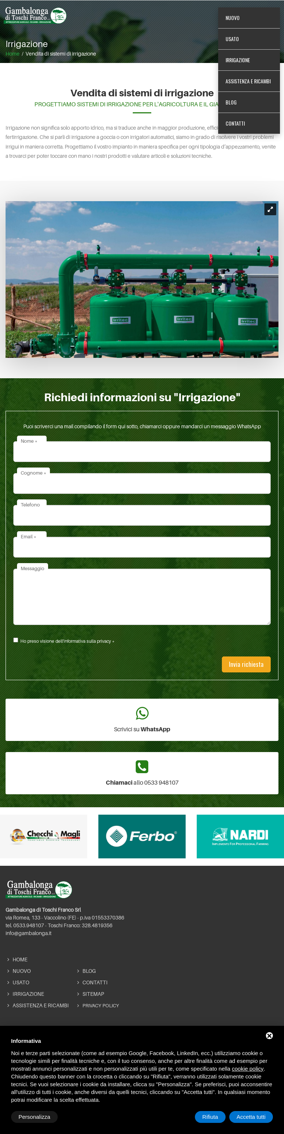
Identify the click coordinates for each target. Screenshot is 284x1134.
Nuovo (233, 21)
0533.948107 (28, 925)
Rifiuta (210, 1117)
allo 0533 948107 (142, 772)
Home (17, 959)
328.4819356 (97, 925)
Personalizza (34, 1117)
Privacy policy (98, 1005)
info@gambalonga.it (28, 933)
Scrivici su (142, 719)
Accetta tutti (251, 1117)
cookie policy (248, 1068)
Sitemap (90, 994)
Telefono (30, 505)
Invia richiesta (246, 664)
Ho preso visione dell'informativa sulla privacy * (67, 641)
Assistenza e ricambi (248, 84)
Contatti (235, 126)
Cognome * (33, 473)
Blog (231, 105)
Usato (232, 42)
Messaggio (32, 568)
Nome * (29, 441)
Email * (28, 536)
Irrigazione (238, 63)
